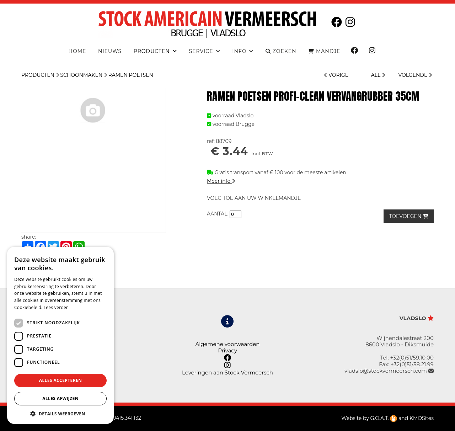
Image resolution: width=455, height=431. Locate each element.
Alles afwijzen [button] (60, 398)
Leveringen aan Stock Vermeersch (227, 372)
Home (77, 51)
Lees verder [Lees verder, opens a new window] (56, 307)
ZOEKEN (281, 51)
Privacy (227, 350)
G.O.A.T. (383, 418)
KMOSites (422, 418)
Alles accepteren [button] (60, 380)
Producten (37, 75)
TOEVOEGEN (408, 216)
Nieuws (110, 51)
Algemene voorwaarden (227, 344)
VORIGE (336, 75)
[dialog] (60, 335)
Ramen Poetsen (130, 75)
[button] (60, 413)
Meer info (221, 181)
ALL (378, 75)
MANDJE (324, 51)
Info (239, 51)
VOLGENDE (415, 75)
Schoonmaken (81, 75)
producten (152, 51)
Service (201, 51)
